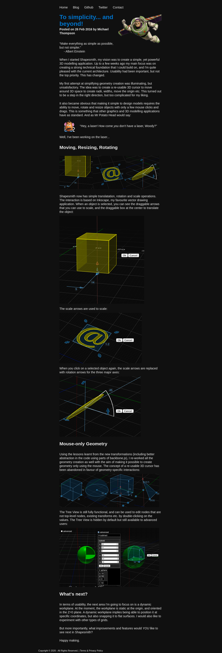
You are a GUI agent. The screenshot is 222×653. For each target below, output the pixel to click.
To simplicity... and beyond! (86, 20)
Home (63, 7)
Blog (76, 7)
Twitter (103, 7)
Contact (118, 7)
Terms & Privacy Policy (91, 651)
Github (88, 7)
